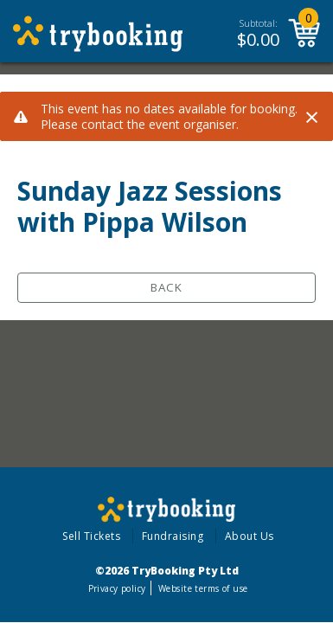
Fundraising (173, 536)
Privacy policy (117, 588)
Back (166, 287)
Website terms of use (202, 588)
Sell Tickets (91, 536)
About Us (249, 536)
